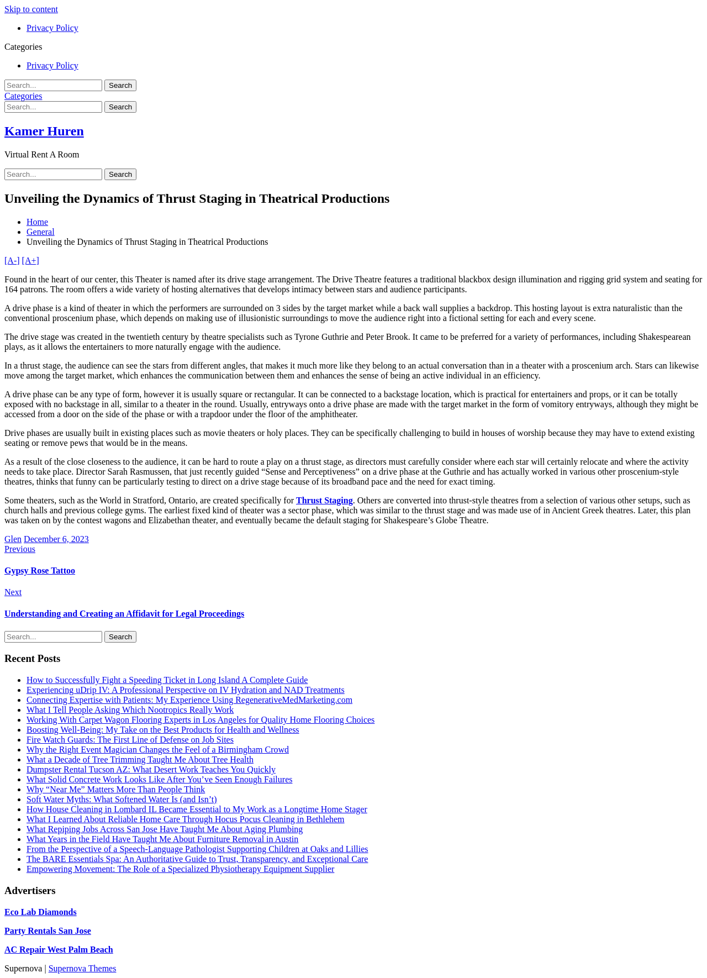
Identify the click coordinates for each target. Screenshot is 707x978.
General (41, 231)
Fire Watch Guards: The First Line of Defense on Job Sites (130, 739)
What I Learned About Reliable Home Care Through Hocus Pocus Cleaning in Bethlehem (186, 819)
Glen (13, 539)
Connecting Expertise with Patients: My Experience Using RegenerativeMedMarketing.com (189, 699)
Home (37, 222)
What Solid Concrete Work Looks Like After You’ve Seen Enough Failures (159, 779)
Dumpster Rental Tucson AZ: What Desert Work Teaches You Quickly (151, 769)
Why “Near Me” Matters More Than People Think (116, 789)
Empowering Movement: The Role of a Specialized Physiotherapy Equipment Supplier (180, 869)
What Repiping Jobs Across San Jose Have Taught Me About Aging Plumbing (165, 829)
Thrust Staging (324, 500)
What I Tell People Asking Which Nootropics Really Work (130, 709)
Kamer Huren (44, 131)
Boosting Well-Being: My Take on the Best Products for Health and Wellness (163, 729)
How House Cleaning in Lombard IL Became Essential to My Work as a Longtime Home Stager (197, 809)
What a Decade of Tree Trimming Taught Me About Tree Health (140, 759)
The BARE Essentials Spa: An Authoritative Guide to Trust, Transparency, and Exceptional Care (197, 859)
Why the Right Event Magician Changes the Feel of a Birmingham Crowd (158, 749)
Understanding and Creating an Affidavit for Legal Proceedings (124, 613)
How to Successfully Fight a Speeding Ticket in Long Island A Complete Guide (167, 680)
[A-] (12, 260)
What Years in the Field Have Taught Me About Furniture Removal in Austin (162, 839)
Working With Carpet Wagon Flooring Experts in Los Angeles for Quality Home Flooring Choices (200, 719)
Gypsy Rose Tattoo (39, 570)
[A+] (30, 260)
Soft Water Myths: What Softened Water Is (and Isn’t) (122, 799)
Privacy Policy (52, 28)
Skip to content (31, 9)
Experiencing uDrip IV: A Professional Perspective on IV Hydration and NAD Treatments (186, 690)
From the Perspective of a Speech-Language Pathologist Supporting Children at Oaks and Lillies (197, 849)
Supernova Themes (83, 968)
